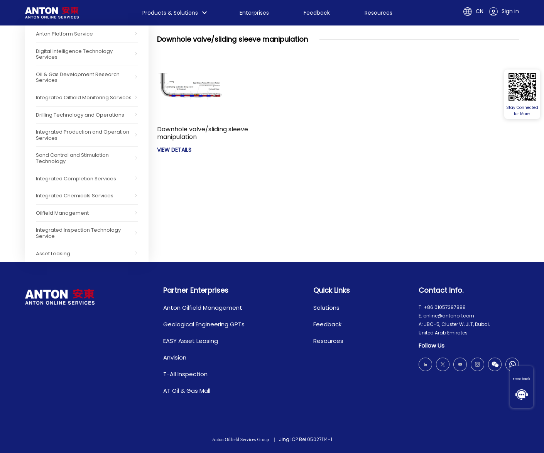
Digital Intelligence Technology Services (74, 54)
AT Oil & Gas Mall (186, 391)
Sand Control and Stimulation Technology (72, 158)
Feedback (521, 379)
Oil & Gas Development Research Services (78, 77)
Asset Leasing (53, 253)
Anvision (174, 357)
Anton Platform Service (64, 33)
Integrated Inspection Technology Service (78, 233)
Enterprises (254, 13)
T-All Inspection (185, 374)
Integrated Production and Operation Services (82, 135)
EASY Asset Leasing (190, 341)
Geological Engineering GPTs (204, 324)
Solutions (326, 308)
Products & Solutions (170, 13)
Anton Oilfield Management (202, 308)
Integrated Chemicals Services (74, 195)
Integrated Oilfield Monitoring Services (84, 97)
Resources (378, 13)
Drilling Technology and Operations (80, 115)
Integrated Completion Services (76, 178)
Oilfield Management (62, 213)
